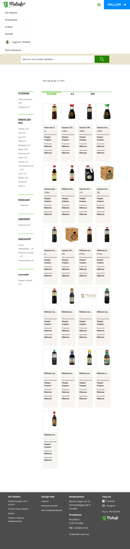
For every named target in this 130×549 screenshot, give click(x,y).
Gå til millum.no (13, 50)
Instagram (108, 505)
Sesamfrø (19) (23, 153)
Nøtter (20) (22, 149)
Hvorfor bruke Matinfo (18, 509)
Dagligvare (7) (24, 107)
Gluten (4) (22, 182)
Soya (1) (21, 186)
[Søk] (57, 59)
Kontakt (9, 33)
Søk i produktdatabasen (51, 510)
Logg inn (45, 501)
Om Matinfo (11, 12)
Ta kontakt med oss (79, 534)
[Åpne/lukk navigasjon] (99, 4)
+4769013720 (80, 527)
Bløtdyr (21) (23, 177)
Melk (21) (22, 141)
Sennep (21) (23, 162)
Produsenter (11, 19)
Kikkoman (24, 205)
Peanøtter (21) (24, 145)
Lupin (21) (22, 173)
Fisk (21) (21, 133)
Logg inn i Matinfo (18, 42)
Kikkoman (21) (24, 225)
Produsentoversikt (49, 505)
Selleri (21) (22, 157)
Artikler (9, 26)
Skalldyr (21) (23, 129)
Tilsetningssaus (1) (26, 260)
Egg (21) (21, 137)
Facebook (108, 501)
